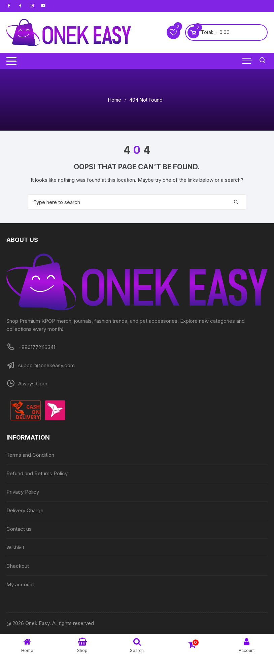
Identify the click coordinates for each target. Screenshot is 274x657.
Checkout (17, 566)
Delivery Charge (24, 510)
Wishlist (15, 547)
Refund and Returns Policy (37, 473)
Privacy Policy (22, 492)
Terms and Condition (30, 455)
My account (20, 584)
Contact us (19, 529)
